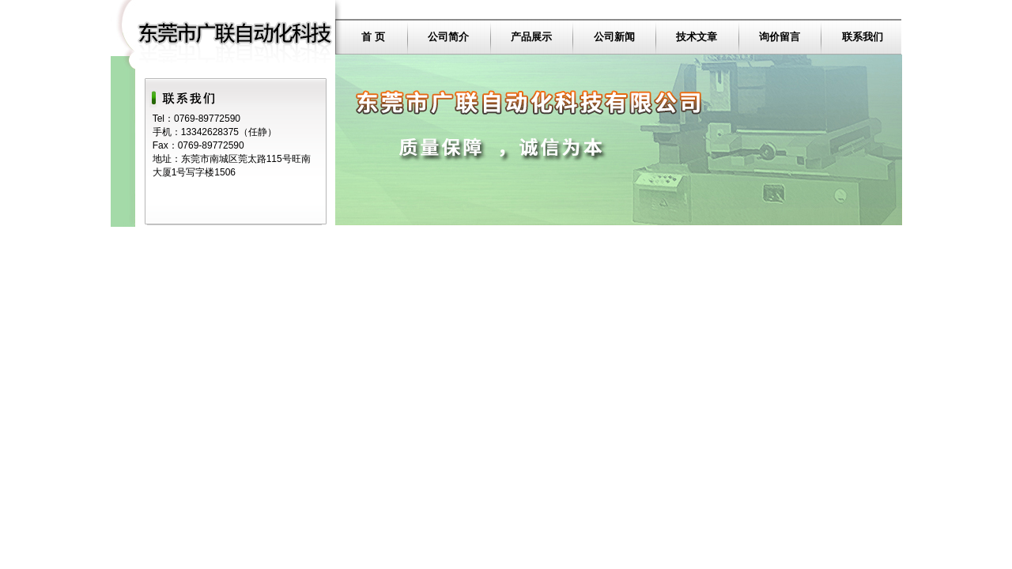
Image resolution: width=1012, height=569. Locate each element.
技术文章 (696, 37)
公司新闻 (614, 37)
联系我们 (862, 37)
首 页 (373, 37)
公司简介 (448, 37)
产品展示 (531, 37)
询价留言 (779, 37)
